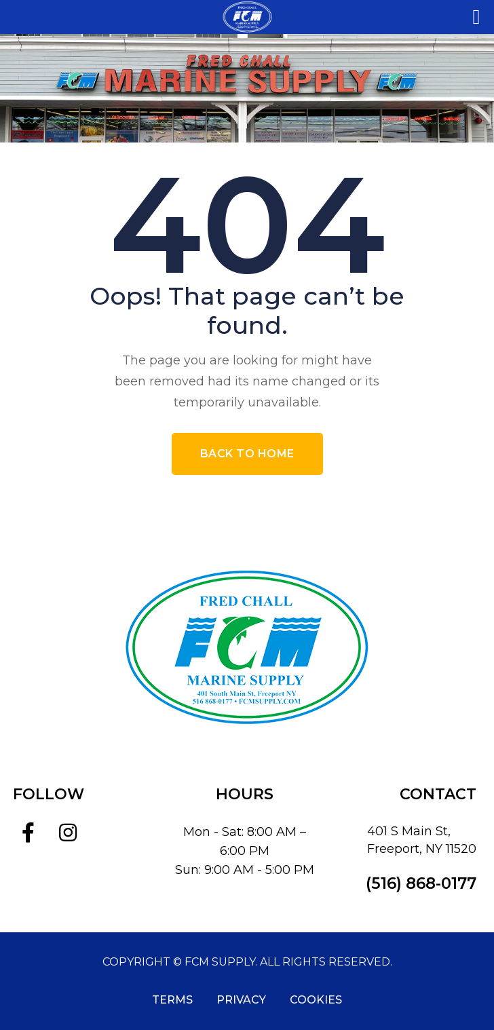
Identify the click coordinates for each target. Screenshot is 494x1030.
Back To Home (247, 453)
